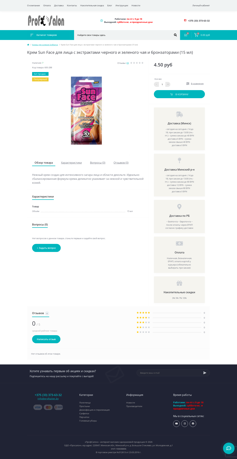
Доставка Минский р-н (179, 169)
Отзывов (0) (121, 162)
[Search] (175, 35)
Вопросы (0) (97, 162)
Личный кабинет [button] (201, 5)
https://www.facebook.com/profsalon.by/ (193, 423)
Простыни (84, 406)
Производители (134, 406)
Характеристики (71, 162)
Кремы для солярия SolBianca (45, 44)
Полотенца (85, 402)
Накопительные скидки (179, 292)
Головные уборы (88, 420)
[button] (199, 20)
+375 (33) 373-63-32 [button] (48, 395)
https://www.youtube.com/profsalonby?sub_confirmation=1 (176, 423)
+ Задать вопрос (46, 247)
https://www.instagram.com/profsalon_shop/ (185, 423)
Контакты (72, 5)
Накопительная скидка (92, 5)
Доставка (59, 5)
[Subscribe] (205, 372)
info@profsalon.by (48, 398)
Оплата (47, 5)
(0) (127, 63)
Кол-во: (158, 78)
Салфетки (84, 413)
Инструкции (122, 5)
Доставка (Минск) (179, 123)
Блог (109, 5)
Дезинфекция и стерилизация (94, 409)
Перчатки (84, 417)
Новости (136, 5)
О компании (33, 5)
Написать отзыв (46, 339)
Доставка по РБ (179, 216)
